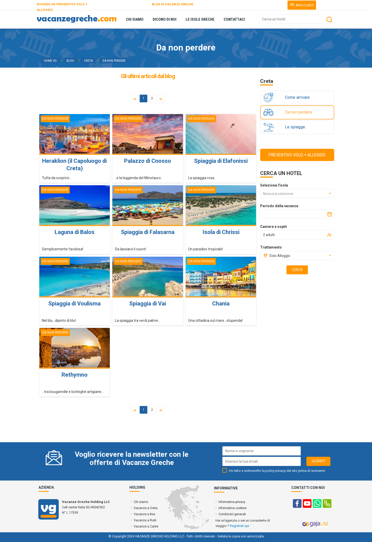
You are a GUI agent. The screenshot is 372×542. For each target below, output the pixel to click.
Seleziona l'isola (274, 185)
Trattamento (271, 247)
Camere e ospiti (273, 227)
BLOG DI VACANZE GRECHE (172, 4)
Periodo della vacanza (279, 206)
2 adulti (269, 235)
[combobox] (297, 193)
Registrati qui (239, 526)
